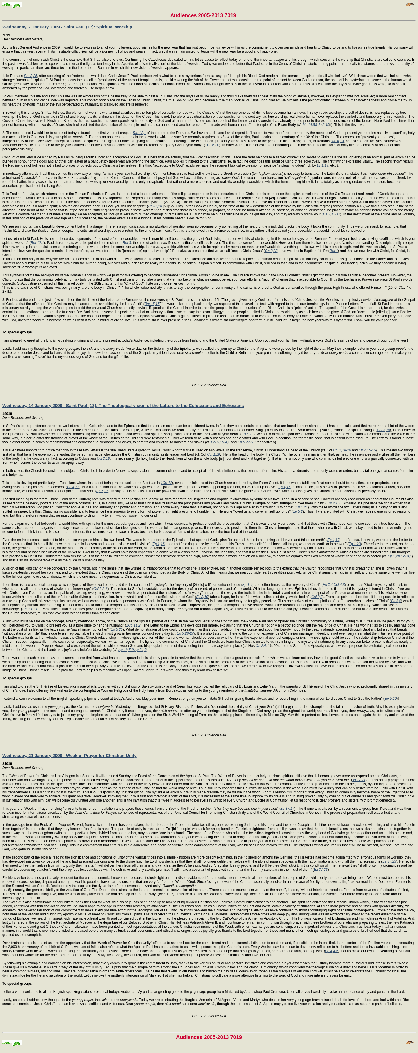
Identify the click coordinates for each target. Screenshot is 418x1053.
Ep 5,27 (102, 491)
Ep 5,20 (391, 699)
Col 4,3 (339, 585)
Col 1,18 (213, 454)
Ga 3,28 (271, 251)
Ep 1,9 (247, 585)
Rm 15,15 (152, 304)
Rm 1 (334, 251)
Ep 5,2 (298, 511)
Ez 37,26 (320, 870)
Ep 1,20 (355, 544)
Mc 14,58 (309, 125)
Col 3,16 (383, 430)
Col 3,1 (406, 556)
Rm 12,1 (139, 133)
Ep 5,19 (247, 434)
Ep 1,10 (333, 540)
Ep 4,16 (284, 487)
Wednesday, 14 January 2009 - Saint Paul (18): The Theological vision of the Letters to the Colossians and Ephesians (123, 405)
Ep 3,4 (327, 585)
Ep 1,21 (301, 507)
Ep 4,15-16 (367, 450)
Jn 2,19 (323, 125)
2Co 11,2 (133, 625)
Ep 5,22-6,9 (246, 442)
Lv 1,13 (322, 165)
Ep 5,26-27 (185, 633)
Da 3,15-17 (331, 214)
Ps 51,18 (155, 206)
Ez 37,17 (287, 808)
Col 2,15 (333, 503)
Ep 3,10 (202, 597)
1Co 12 (166, 483)
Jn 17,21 (358, 780)
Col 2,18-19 (342, 450)
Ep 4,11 (73, 487)
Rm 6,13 (337, 141)
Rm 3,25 (30, 76)
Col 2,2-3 (100, 589)
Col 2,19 (103, 458)
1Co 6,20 (212, 145)
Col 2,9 (316, 597)
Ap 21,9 (140, 650)
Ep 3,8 (396, 601)
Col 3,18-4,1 (220, 442)
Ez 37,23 (389, 861)
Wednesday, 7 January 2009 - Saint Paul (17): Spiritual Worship (67, 26)
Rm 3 (127, 243)
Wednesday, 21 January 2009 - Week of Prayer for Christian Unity (69, 755)
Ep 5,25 (116, 629)
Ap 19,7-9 (126, 650)
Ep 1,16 (158, 544)
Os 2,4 (261, 646)
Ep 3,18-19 (30, 609)
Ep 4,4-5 (331, 951)
